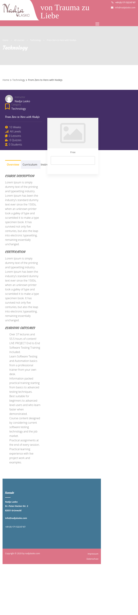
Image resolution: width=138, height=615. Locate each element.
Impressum (93, 553)
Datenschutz (92, 558)
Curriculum (30, 164)
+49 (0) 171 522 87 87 (125, 2)
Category (16, 104)
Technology (18, 109)
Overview (13, 164)
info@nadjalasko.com (125, 7)
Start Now (73, 160)
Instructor (20, 97)
